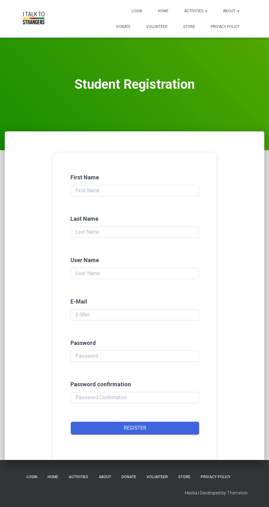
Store (189, 26)
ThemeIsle (237, 492)
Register (135, 428)
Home (163, 11)
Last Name (84, 218)
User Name (84, 260)
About (231, 11)
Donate (123, 26)
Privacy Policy (225, 26)
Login (137, 11)
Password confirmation (100, 384)
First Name (84, 177)
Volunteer (157, 26)
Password (83, 343)
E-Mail (78, 301)
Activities (195, 11)
